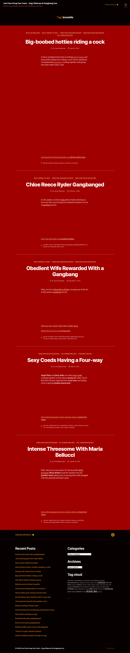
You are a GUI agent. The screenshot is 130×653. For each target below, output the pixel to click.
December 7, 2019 (74, 281)
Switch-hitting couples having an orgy (31, 635)
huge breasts (53, 338)
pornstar (64, 338)
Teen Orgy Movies (85, 353)
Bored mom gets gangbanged (27, 623)
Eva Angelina (102, 580)
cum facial (98, 586)
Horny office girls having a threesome (30, 593)
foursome (81, 425)
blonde (50, 163)
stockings (79, 584)
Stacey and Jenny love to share (28, 571)
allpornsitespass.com (73, 582)
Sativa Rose (102, 586)
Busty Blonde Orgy (33, 33)
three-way (109, 582)
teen (61, 427)
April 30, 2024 (74, 48)
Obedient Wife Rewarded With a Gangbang (65, 271)
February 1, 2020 (74, 191)
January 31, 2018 (75, 461)
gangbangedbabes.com (80, 244)
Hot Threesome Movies (85, 442)
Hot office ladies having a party (28, 580)
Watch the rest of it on (55, 331)
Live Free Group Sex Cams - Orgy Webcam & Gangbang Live (30, 3)
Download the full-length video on (63, 157)
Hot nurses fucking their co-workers (30, 589)
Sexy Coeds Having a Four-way (65, 360)
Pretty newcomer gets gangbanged (30, 554)
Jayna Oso (100, 591)
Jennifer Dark (47, 522)
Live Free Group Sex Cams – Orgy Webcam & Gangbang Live (42, 648)
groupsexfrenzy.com (88, 580)
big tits (45, 163)
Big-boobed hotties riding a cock (65, 42)
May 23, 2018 (75, 366)
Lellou (91, 586)
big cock (84, 591)
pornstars (58, 62)
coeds (76, 425)
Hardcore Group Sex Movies (93, 33)
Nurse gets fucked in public (26, 563)
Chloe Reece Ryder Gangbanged (65, 184)
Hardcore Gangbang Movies (70, 33)
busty (51, 244)
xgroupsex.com (72, 338)
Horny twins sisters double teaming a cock (32, 567)
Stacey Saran (78, 57)
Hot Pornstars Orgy (65, 35)
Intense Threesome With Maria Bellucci (65, 452)
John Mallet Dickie (60, 366)
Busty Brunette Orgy (50, 33)
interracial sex (95, 580)
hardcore (68, 163)
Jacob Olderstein (60, 48)
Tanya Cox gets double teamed (28, 631)
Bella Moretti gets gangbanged (28, 618)
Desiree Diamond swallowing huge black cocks (34, 610)
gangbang (74, 591)
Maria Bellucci (56, 522)
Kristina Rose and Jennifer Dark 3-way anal (33, 597)
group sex (62, 163)
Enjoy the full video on (57, 239)
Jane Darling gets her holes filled (29, 559)
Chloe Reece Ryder (59, 244)
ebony (107, 584)
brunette (55, 163)
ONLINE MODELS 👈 (111, 4)
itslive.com (74, 584)
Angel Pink (63, 425)
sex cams (87, 588)
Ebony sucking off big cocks (26, 606)
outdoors (75, 588)
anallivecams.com (54, 425)
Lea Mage (92, 582)
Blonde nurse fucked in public (27, 584)
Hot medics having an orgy (26, 614)
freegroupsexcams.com (84, 586)
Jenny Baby (49, 427)
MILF (58, 246)
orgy (62, 246)
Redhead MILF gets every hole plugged (31, 627)
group (83, 584)
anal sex (45, 425)
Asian (86, 584)
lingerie (95, 582)
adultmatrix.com (70, 580)
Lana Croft (87, 582)
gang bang (69, 244)
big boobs (107, 586)
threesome (74, 522)
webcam (71, 427)
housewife (53, 246)
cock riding (93, 584)
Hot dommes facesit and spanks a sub (31, 601)
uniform (66, 427)
